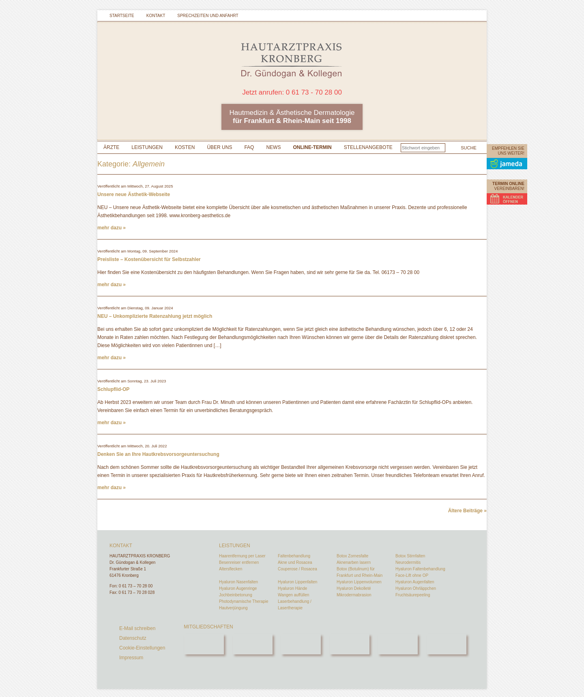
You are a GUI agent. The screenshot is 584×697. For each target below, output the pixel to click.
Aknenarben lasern (354, 562)
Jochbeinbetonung (235, 595)
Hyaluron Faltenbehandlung (420, 569)
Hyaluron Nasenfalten (238, 582)
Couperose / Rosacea (297, 569)
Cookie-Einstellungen (142, 648)
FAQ (249, 147)
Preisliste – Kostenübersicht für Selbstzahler (149, 259)
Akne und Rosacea (295, 562)
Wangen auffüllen (293, 595)
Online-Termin (312, 147)
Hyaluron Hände (292, 588)
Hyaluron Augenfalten (414, 582)
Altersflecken (230, 569)
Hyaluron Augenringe (238, 588)
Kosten (185, 147)
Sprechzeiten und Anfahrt (207, 15)
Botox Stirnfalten (410, 556)
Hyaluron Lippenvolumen (359, 582)
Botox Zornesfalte (352, 556)
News (273, 147)
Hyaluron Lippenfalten (297, 582)
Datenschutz (132, 638)
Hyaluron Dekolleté (354, 588)
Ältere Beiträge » (467, 511)
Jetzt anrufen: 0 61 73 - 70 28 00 (292, 92)
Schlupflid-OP (113, 389)
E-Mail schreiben (137, 628)
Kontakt (155, 15)
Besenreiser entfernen (239, 562)
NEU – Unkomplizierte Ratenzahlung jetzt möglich (154, 316)
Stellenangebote (368, 147)
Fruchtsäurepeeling (412, 595)
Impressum (131, 657)
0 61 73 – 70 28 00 (135, 586)
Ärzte (111, 147)
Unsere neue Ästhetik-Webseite (133, 194)
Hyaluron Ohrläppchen (415, 588)
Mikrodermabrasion (354, 595)
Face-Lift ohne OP (411, 575)
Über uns (219, 147)
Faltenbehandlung (294, 556)
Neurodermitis (408, 562)
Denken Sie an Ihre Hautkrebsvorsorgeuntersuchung (158, 454)
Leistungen (147, 147)
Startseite (122, 15)
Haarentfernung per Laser (242, 556)
